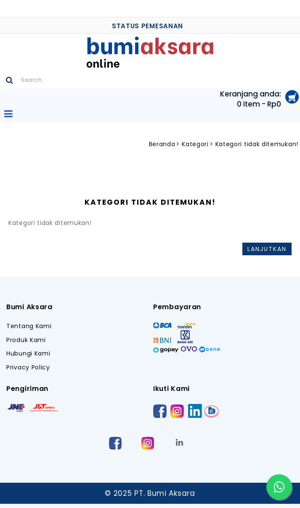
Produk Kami (26, 340)
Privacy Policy (28, 368)
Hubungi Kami (28, 354)
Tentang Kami (28, 326)
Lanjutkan (267, 249)
